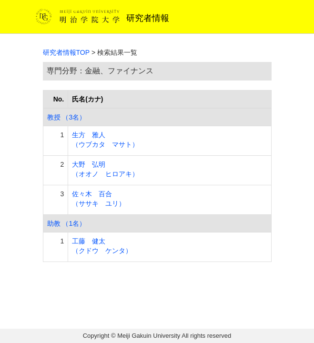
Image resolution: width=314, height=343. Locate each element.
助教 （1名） (66, 223)
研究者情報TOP (66, 52)
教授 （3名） (66, 117)
